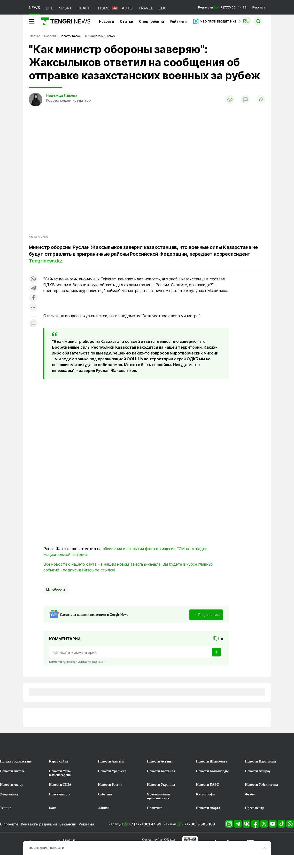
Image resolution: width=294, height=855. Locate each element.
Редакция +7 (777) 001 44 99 (222, 7)
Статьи (126, 21)
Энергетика (9, 794)
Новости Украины (161, 784)
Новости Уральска (112, 771)
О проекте (9, 824)
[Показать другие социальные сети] (33, 307)
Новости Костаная (161, 771)
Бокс (52, 808)
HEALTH (84, 8)
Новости (106, 21)
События (105, 794)
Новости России (110, 784)
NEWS (34, 7)
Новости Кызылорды (212, 771)
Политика (154, 808)
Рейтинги (178, 21)
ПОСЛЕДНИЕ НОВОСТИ (46, 848)
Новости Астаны (160, 761)
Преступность (59, 794)
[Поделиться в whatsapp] (33, 279)
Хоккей (103, 808)
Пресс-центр (254, 808)
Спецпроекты (151, 21)
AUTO (127, 8)
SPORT (65, 8)
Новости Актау (11, 784)
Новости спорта (208, 808)
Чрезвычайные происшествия (158, 796)
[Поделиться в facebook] (33, 298)
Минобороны (55, 589)
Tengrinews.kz (45, 261)
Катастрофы (205, 794)
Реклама (258, 7)
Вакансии (67, 824)
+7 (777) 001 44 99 (145, 824)
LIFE (49, 8)
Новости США (60, 784)
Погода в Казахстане (15, 761)
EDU (163, 8)
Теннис (5, 808)
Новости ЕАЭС (207, 784)
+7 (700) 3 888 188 (198, 824)
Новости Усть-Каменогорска (60, 773)
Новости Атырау (258, 771)
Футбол (250, 794)
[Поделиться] (260, 99)
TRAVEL (146, 8)
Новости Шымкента (211, 761)
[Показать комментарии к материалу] (33, 323)
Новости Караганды (260, 761)
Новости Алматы (111, 761)
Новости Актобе (12, 771)
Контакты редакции (39, 824)
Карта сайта (58, 761)
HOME (104, 8)
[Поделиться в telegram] (33, 288)
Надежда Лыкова (61, 95)
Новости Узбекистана (261, 784)
